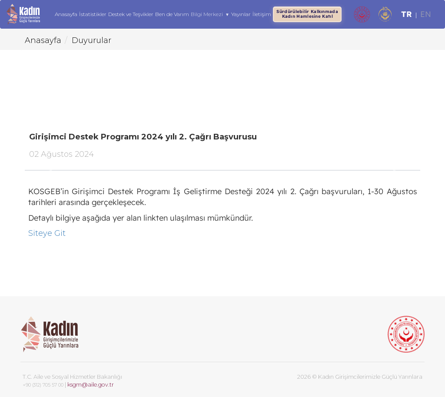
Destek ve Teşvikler (131, 14)
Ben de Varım (172, 14)
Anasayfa (66, 14)
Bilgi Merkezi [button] (210, 14)
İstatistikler (93, 14)
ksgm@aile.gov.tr (90, 384)
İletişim (261, 14)
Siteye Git (47, 233)
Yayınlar (241, 14)
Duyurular (91, 40)
